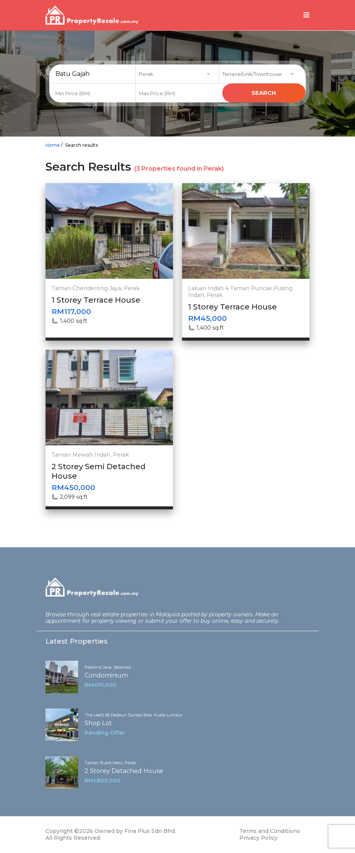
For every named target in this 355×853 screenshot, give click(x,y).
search (263, 92)
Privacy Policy (258, 837)
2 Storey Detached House (124, 770)
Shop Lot (98, 723)
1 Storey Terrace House (96, 300)
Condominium (106, 675)
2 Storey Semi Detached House (99, 471)
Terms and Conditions (269, 831)
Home (53, 145)
